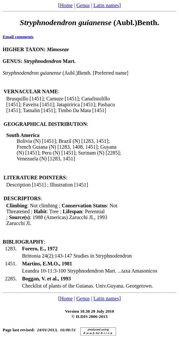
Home (66, 5)
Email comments (18, 36)
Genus (83, 5)
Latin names (106, 5)
